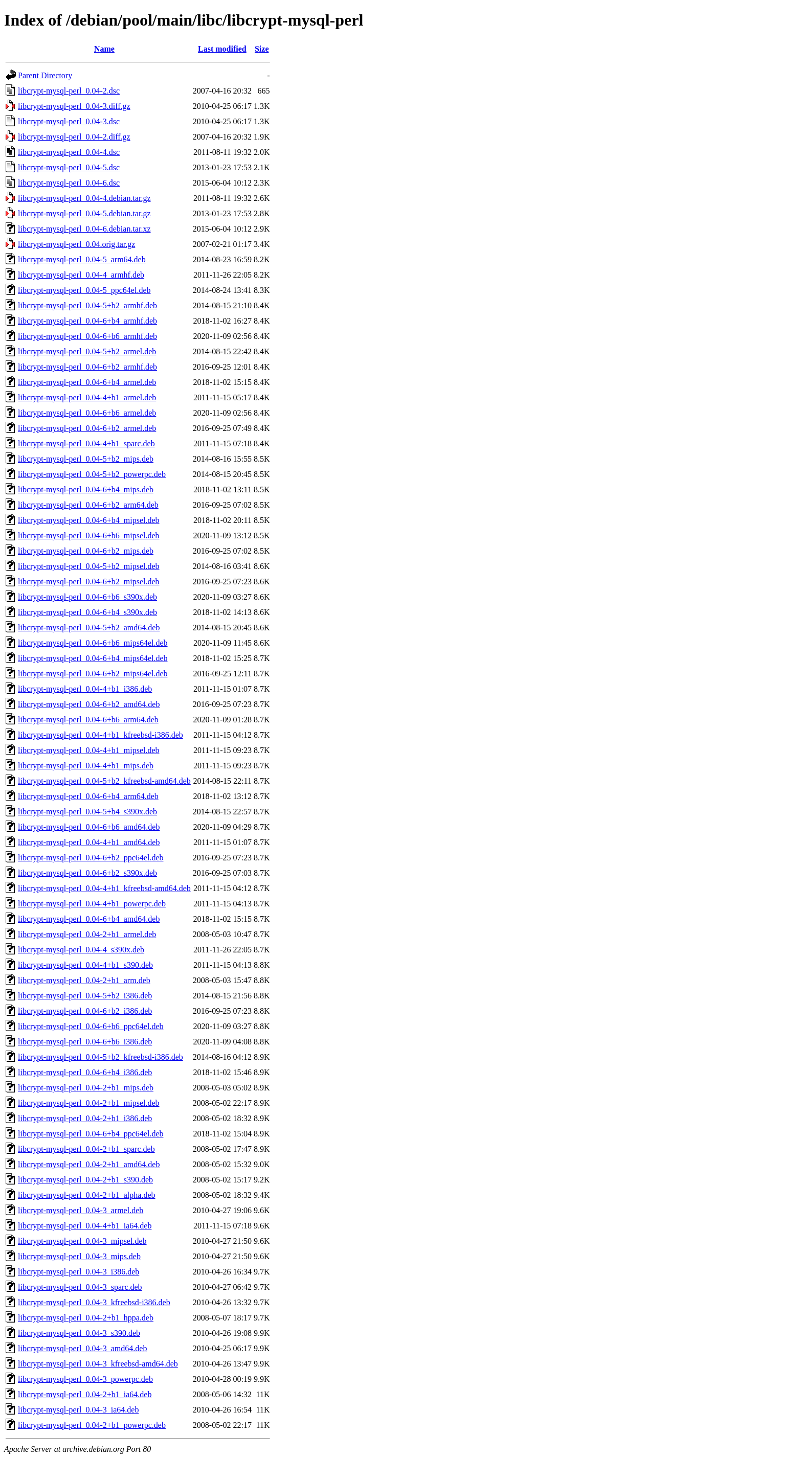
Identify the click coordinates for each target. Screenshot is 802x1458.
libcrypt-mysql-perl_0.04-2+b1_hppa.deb (85, 1317)
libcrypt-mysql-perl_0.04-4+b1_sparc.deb (86, 443)
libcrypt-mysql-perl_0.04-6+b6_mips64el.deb (93, 643)
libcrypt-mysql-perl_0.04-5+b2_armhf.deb (87, 305)
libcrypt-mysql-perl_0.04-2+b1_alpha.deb (86, 1195)
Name (104, 48)
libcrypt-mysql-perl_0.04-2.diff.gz (74, 136)
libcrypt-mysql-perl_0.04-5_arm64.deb (82, 259)
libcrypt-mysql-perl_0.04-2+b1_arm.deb (84, 980)
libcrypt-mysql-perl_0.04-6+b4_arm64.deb (88, 796)
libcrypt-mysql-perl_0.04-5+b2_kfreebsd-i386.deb (100, 1057)
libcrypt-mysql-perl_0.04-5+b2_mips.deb (85, 458)
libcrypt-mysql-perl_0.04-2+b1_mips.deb (85, 1087)
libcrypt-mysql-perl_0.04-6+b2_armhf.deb (87, 366)
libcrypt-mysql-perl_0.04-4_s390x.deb (81, 949)
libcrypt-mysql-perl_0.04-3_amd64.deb (82, 1348)
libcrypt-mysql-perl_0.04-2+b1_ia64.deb (84, 1394)
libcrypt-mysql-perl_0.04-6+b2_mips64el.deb (93, 673)
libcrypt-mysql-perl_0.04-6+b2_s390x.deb (87, 873)
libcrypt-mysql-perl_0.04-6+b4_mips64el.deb (93, 658)
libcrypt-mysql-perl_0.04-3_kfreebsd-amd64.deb (98, 1363)
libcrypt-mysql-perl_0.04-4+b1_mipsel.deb (89, 750)
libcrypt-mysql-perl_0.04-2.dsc (69, 90)
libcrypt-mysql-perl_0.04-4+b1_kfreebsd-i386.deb (100, 735)
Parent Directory (45, 75)
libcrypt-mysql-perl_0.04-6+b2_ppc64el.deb (91, 857)
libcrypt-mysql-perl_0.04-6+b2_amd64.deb (89, 704)
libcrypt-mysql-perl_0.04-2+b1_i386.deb (85, 1118)
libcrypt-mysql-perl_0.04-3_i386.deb (78, 1271)
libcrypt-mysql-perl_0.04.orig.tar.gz (76, 244)
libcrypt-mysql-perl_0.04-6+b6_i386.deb (85, 1041)
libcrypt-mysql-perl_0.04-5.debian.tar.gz (84, 213)
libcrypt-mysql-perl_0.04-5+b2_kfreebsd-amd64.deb (104, 781)
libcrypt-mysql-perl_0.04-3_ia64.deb (78, 1409)
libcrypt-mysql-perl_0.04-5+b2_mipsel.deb (89, 566)
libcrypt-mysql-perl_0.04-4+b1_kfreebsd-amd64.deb (104, 888)
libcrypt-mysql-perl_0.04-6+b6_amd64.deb (89, 827)
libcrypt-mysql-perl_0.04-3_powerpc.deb (85, 1379)
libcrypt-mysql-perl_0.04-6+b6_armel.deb (87, 412)
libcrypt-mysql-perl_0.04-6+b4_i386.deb (85, 1072)
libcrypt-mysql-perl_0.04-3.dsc (69, 121)
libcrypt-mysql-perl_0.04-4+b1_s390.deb (85, 965)
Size (262, 48)
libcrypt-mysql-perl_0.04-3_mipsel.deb (82, 1241)
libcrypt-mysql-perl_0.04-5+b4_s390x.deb (87, 811)
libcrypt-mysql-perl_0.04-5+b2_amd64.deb (89, 627)
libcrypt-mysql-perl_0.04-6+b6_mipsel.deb (89, 535)
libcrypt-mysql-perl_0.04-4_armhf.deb (81, 274)
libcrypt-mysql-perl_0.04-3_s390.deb (79, 1333)
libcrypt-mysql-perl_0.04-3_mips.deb (79, 1256)
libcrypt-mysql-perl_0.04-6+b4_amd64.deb (89, 919)
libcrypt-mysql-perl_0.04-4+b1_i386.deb (85, 689)
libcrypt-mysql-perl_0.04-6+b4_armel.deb (87, 382)
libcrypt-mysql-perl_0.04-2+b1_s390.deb (85, 1179)
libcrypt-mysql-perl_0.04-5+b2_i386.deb (85, 995)
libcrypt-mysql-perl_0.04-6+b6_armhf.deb (87, 336)
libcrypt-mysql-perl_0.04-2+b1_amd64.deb (89, 1164)
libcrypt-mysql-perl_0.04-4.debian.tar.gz (84, 198)
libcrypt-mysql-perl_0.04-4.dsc (69, 152)
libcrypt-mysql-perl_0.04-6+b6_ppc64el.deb (91, 1026)
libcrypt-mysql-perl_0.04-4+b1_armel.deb (87, 397)
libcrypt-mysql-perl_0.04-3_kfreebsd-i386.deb (94, 1302)
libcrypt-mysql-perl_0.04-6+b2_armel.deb (87, 428)
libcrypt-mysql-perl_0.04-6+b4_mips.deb (85, 489)
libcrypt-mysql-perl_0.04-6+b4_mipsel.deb (89, 520)
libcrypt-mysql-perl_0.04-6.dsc (69, 182)
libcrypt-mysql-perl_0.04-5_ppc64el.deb (84, 290)
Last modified (222, 48)
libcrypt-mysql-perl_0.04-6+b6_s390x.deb (87, 597)
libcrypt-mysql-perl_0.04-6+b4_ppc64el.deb (91, 1133)
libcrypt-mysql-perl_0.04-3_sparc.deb (80, 1287)
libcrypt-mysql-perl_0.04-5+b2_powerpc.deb (92, 474)
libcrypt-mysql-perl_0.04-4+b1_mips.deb (85, 765)
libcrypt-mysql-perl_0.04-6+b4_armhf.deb (87, 320)
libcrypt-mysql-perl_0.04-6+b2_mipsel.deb (89, 581)
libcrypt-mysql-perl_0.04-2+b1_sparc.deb (86, 1149)
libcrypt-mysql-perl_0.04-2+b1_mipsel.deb (89, 1103)
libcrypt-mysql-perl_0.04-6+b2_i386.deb (85, 1011)
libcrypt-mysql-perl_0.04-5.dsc (69, 167)
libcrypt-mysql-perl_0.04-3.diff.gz (74, 106)
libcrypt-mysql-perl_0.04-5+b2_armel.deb (87, 351)
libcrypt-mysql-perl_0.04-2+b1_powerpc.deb (92, 1425)
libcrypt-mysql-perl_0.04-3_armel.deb (80, 1210)
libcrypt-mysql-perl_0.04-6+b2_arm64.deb (88, 504)
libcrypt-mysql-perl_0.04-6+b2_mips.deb (85, 550)
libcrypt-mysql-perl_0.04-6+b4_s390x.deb (87, 612)
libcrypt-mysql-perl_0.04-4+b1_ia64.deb (84, 1225)
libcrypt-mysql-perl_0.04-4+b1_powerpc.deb (92, 903)
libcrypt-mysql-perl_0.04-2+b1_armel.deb (87, 934)
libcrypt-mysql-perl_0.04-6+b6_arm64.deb (88, 719)
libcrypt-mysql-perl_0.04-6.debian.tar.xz (84, 228)
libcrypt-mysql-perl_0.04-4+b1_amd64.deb (89, 842)
